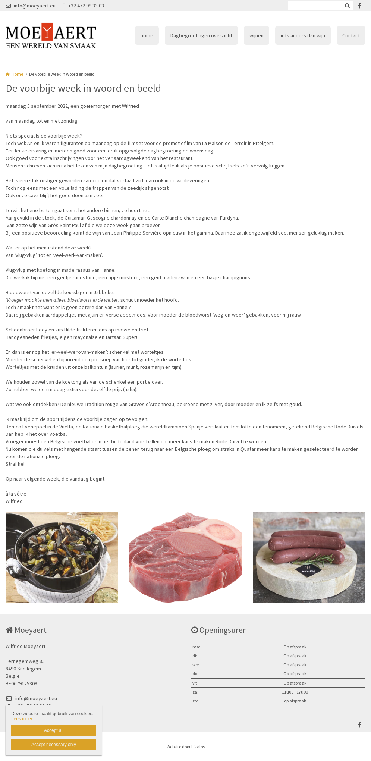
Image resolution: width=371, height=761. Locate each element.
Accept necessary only (53, 744)
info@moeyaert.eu (31, 5)
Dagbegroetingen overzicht (201, 35)
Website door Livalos (186, 746)
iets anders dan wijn (303, 35)
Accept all (53, 730)
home (147, 35)
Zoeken (347, 5)
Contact (351, 35)
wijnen (256, 35)
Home (17, 74)
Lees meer (21, 718)
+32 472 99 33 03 (83, 5)
